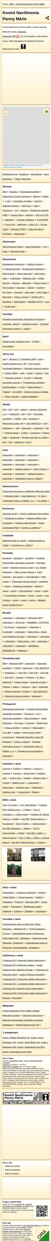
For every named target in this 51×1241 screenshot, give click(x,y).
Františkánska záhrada (33, 383)
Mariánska (37, 788)
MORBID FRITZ (35, 302)
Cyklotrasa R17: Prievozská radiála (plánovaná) (24, 979)
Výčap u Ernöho (21, 297)
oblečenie (9, 220)
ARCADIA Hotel (17, 251)
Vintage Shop (16, 215)
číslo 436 (33, 673)
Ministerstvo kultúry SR (13, 423)
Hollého (39, 897)
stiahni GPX (7, 1067)
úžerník (37, 201)
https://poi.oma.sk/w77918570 (12, 167)
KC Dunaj (9, 627)
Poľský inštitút (11, 373)
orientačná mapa (29, 324)
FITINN (35, 342)
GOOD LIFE (36, 297)
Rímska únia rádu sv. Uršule (34, 437)
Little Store (26, 206)
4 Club (22, 387)
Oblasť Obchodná (23, 179)
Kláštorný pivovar (35, 264)
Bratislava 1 (8, 428)
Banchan (21, 288)
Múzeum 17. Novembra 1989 (22, 359)
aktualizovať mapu (16, 1061)
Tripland (6, 392)
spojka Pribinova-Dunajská (32, 975)
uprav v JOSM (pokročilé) (33, 1061)
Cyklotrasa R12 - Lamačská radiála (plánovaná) (24, 984)
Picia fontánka (25, 591)
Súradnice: (6, 1065)
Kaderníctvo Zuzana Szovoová (16, 196)
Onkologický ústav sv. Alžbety (28, 478)
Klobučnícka (8, 893)
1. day (7, 201)
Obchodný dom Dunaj (32, 1015)
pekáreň (29, 215)
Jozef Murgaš (32, 577)
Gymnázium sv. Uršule (21, 545)
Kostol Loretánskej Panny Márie (34, 514)
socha (7, 586)
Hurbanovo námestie (25, 893)
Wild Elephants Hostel (13, 247)
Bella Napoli (19, 302)
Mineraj (36, 196)
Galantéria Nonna (10, 206)
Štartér (31, 288)
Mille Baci (26, 283)
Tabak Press (42, 723)
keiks (36, 206)
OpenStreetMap (20, 165)
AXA (28, 442)
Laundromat (8, 737)
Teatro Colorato (12, 397)
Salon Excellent (36, 229)
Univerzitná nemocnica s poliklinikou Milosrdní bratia (26, 491)
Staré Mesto (36, 174)
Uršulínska (41, 911)
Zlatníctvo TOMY (18, 229)
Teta (34, 687)
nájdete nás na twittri (12, 1166)
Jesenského (33, 783)
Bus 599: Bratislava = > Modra (16, 828)
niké (22, 373)
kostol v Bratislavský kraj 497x (31, 1047)
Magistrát (22, 651)
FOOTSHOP (42, 220)
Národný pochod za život (22, 568)
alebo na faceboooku (12, 1170)
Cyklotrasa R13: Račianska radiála (18, 965)
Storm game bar (24, 274)
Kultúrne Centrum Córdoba (36, 392)
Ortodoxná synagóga (14, 518)
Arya (47, 302)
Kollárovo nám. (23, 788)
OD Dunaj (19, 622)
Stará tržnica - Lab (26, 641)
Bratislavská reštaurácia (13, 264)
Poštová (30, 677)
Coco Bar (7, 732)
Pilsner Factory (40, 283)
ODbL (23, 1227)
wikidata (15, 1067)
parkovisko (7, 455)
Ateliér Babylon (34, 387)
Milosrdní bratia (12, 496)
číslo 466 (44, 673)
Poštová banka (11, 433)
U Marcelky (15, 278)
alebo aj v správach (12, 1173)
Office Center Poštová (24, 572)
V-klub (29, 373)
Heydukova (16, 907)
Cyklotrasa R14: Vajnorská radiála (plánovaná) (24, 960)
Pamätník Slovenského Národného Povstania (23, 319)
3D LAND (17, 392)
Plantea (23, 210)
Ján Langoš (18, 577)
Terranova (7, 210)
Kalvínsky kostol (10, 514)
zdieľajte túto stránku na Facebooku (17, 1205)
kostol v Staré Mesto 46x (29, 1042)
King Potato (42, 292)
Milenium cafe (29, 278)
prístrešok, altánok (11, 324)
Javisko (38, 373)
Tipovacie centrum (13, 378)
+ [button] (6, 110)
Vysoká (27, 778)
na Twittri (26, 1206)
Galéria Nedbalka (29, 397)
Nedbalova (7, 902)
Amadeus (13, 192)
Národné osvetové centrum (36, 368)
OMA (11, 4)
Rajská (35, 792)
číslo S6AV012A (33, 423)
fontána (38, 586)
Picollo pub (10, 306)
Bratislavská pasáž (32, 907)
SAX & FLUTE (42, 215)
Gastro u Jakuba (21, 742)
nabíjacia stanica (22, 469)
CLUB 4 (27, 378)
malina (16, 687)
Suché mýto (29, 773)
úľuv (47, 373)
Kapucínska (8, 788)
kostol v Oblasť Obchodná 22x (16, 1038)
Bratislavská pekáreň (29, 192)
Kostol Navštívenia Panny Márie (30, 4)
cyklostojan (8, 618)
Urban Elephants (32, 247)
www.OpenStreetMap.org (32, 1225)
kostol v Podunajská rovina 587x (17, 1052)
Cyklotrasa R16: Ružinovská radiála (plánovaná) (24, 993)
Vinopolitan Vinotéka (22, 201)
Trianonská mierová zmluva (24, 582)
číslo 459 (22, 673)
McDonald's (38, 728)
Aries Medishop (28, 496)
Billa (4, 192)
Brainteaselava (9, 387)
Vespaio (15, 283)
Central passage (25, 897)
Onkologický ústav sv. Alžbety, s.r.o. (19, 501)
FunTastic (7, 234)
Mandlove (7, 302)
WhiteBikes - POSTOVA (38, 622)
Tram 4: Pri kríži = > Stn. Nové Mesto (19, 805)
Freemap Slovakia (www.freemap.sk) (16, 1230)
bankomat (14, 414)
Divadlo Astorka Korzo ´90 (14, 364)
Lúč (16, 210)
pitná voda (39, 274)
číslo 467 (9, 677)
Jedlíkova (7, 911)
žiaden (46, 196)
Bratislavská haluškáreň (33, 269)
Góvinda (18, 292)
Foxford (40, 288)
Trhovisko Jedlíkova (25, 220)
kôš (4, 409)
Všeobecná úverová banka (17, 696)
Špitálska (29, 911)
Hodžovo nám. (39, 778)
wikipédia (22, 32)
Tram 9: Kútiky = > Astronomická (30, 824)
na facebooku (20, 1204)
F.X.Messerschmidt (11, 269)
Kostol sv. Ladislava (30, 528)
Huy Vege (7, 292)
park (4, 359)
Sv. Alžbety (42, 501)
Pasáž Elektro (9, 897)
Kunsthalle (7, 632)
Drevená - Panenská (12, 998)
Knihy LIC (33, 224)
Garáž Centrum (40, 469)
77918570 (6, 1063)
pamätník (7, 558)
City (45, 247)
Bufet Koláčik (8, 274)
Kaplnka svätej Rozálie (25, 523)
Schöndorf (7, 756)
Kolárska (18, 911)
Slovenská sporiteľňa (12, 718)
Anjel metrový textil (31, 732)
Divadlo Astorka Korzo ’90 (27, 1025)
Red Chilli (7, 297)
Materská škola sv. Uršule (14, 541)
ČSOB (17, 419)
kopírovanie (19, 234)
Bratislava (23, 174)
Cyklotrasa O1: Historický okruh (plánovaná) (22, 989)
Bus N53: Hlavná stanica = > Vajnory (28, 842)
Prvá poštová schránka (15, 596)
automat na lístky (38, 682)
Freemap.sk (33, 165)
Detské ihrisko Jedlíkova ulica (16, 342)
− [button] (6, 114)
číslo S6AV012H (40, 691)
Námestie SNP (11, 36)
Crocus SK (9, 224)
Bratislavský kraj (10, 174)
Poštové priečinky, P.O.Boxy (17, 691)
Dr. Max (41, 496)
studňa (26, 329)
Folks (5, 251)
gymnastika (8, 346)
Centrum (20, 677)
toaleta (23, 409)
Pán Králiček (8, 288)
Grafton (24, 433)
